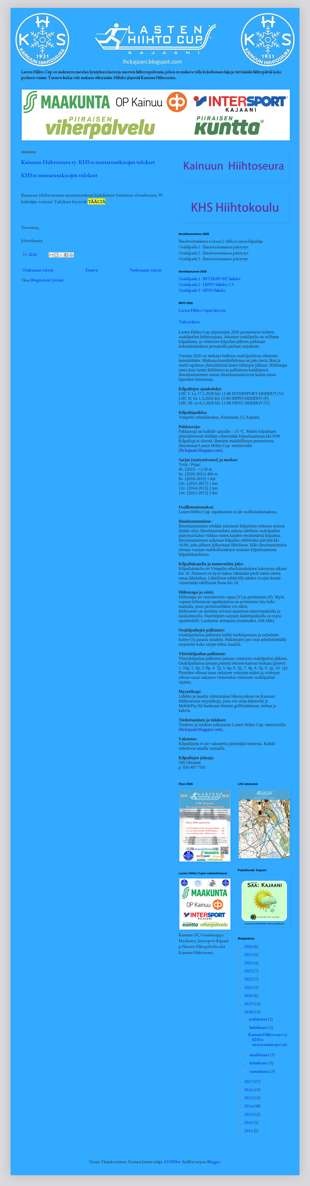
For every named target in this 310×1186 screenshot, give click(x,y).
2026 (249, 946)
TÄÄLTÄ (96, 201)
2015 (249, 1098)
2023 (249, 971)
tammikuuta (259, 1071)
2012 (249, 1122)
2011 (249, 1130)
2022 (249, 979)
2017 (249, 1081)
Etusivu (91, 270)
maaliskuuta (259, 1054)
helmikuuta (259, 1063)
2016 (249, 1089)
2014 (249, 1106)
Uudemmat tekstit (37, 270)
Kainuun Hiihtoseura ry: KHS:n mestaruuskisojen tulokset (88, 162)
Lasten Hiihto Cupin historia (202, 310)
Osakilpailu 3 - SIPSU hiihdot (202, 290)
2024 (249, 963)
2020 (249, 995)
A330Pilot (171, 1161)
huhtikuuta (258, 1027)
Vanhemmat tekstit (146, 270)
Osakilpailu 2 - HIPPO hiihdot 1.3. (206, 284)
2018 (249, 1012)
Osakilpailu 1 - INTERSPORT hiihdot (210, 278)
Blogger (213, 1161)
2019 (249, 1004)
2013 (249, 1114)
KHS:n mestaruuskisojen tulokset (59, 175)
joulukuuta (258, 1019)
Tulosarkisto (189, 322)
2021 (249, 987)
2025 (249, 954)
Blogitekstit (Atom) (47, 280)
